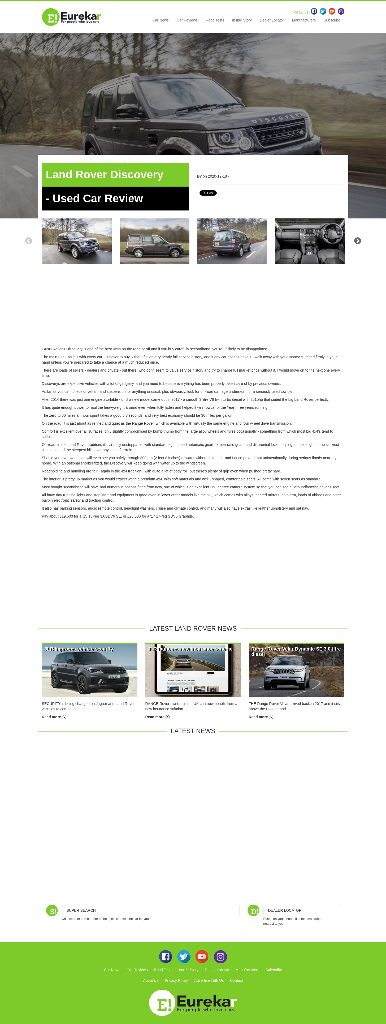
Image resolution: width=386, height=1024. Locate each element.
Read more (54, 717)
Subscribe (332, 20)
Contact (236, 980)
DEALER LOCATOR (285, 910)
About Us (151, 980)
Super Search (81, 910)
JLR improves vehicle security (79, 649)
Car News (160, 20)
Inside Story (242, 20)
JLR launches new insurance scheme (190, 649)
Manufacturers (304, 20)
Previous (29, 241)
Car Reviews (187, 20)
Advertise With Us (209, 980)
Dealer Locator (272, 20)
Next (358, 241)
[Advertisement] (193, 309)
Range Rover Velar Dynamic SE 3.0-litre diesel (296, 651)
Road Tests (215, 20)
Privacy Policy (176, 980)
